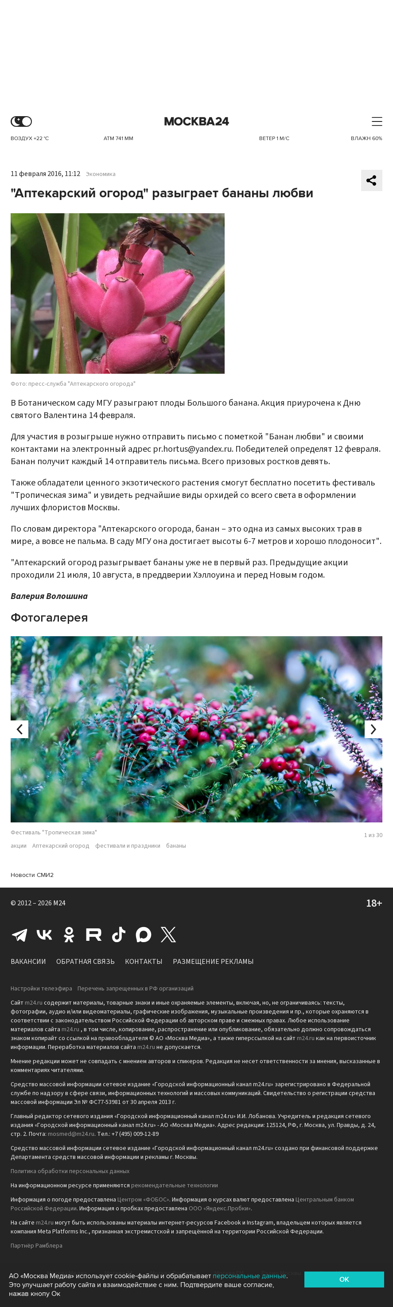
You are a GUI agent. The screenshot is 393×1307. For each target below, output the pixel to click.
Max (143, 934)
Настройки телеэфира (41, 988)
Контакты (144, 962)
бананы (176, 846)
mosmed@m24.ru (71, 1134)
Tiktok (119, 934)
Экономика (101, 174)
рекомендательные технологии (174, 1185)
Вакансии (28, 962)
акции (19, 846)
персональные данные (249, 1276)
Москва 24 (196, 122)
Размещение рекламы (213, 962)
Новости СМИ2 (32, 875)
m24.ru (34, 1002)
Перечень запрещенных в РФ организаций (136, 988)
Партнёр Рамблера (36, 1245)
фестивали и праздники (127, 846)
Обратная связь (85, 962)
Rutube (94, 934)
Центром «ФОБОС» (143, 1199)
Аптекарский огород (60, 846)
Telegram (19, 934)
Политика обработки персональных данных (70, 1171)
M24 (59, 903)
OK (344, 1279)
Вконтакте (44, 934)
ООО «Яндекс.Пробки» (220, 1208)
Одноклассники (69, 934)
